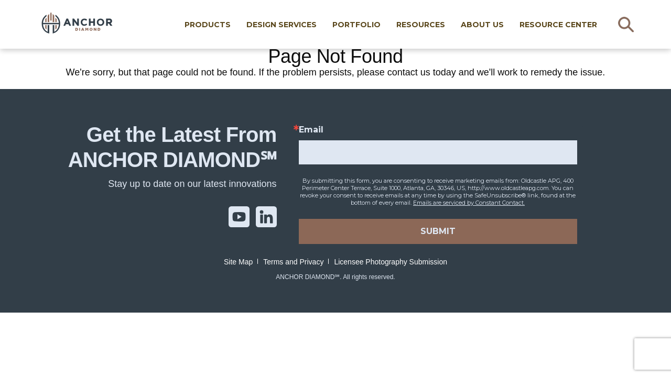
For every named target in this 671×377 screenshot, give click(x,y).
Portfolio (363, 24)
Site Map (238, 262)
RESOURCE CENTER (564, 24)
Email (311, 130)
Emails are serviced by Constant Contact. (469, 202)
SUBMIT (438, 231)
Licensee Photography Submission (390, 262)
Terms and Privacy (293, 262)
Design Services (288, 24)
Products (214, 24)
